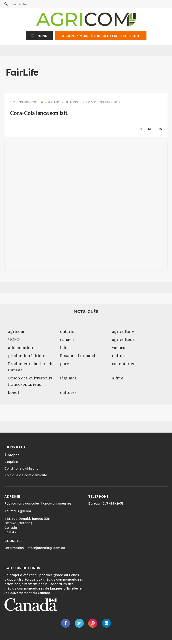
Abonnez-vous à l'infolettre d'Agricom (100, 36)
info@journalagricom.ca (46, 548)
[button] (39, 35)
